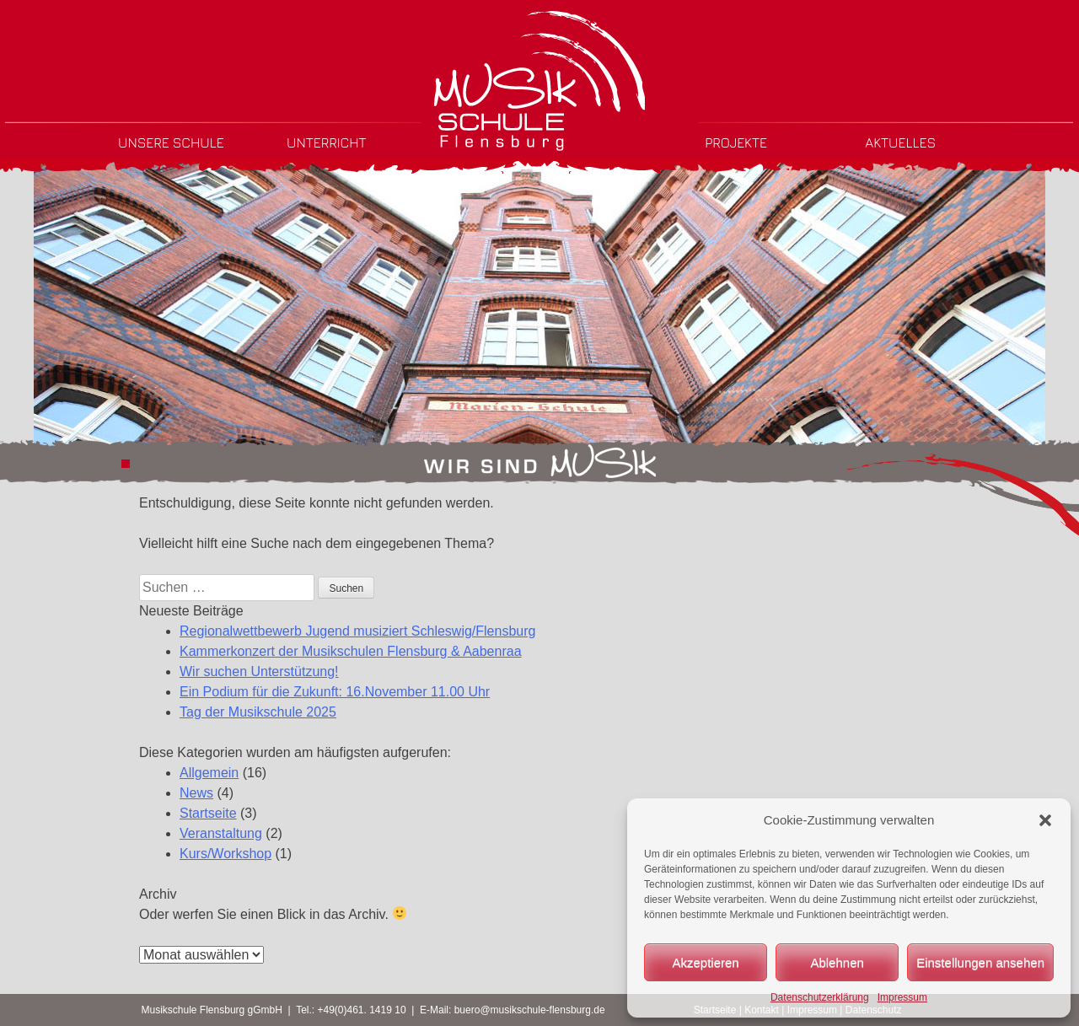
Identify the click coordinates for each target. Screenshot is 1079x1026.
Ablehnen (836, 962)
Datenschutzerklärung (819, 997)
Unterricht (327, 142)
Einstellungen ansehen (980, 962)
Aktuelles (900, 142)
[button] (1045, 820)
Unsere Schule (171, 142)
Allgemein (209, 772)
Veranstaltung (221, 833)
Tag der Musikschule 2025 (258, 712)
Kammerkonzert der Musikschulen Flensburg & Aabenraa (351, 651)
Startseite (208, 813)
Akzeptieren (705, 962)
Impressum (902, 997)
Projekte (736, 142)
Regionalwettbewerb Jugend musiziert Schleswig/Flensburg (357, 631)
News (196, 793)
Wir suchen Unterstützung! (259, 671)
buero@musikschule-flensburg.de (529, 1010)
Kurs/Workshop (225, 853)
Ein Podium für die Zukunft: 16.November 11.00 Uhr (335, 692)
